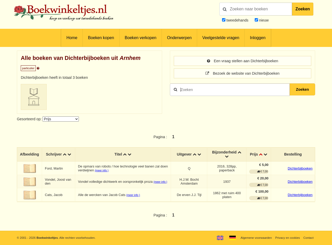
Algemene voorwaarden (256, 237)
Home (71, 38)
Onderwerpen (179, 38)
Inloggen (257, 38)
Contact (308, 237)
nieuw (263, 20)
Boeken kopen (101, 38)
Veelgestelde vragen (220, 38)
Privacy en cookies (287, 237)
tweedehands (237, 20)
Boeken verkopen (140, 38)
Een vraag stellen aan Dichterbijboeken (242, 61)
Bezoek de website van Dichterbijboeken (242, 73)
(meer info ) (101, 170)
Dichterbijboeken (300, 168)
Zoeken (302, 9)
